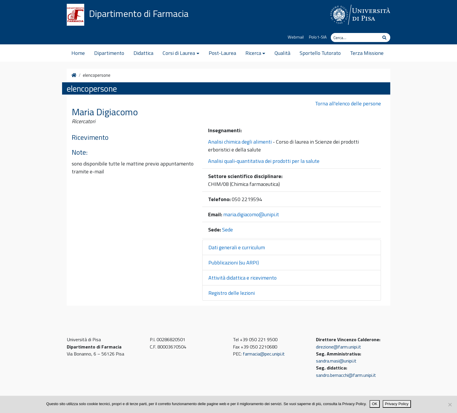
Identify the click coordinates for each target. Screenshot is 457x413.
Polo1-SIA (318, 37)
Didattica (143, 53)
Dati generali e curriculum (236, 247)
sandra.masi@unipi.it (336, 360)
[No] (450, 404)
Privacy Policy (397, 404)
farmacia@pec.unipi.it (264, 353)
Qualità (282, 53)
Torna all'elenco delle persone (348, 103)
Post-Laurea (222, 53)
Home (78, 53)
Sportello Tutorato (320, 53)
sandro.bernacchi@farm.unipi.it (346, 375)
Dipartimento (109, 53)
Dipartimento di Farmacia (139, 13)
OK (374, 404)
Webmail (296, 37)
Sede (227, 229)
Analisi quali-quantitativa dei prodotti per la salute (263, 161)
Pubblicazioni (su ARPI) (233, 262)
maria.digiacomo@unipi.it (251, 214)
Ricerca (253, 53)
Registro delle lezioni (231, 293)
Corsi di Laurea (179, 53)
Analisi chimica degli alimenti (240, 142)
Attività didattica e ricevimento (242, 278)
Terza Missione (367, 53)
